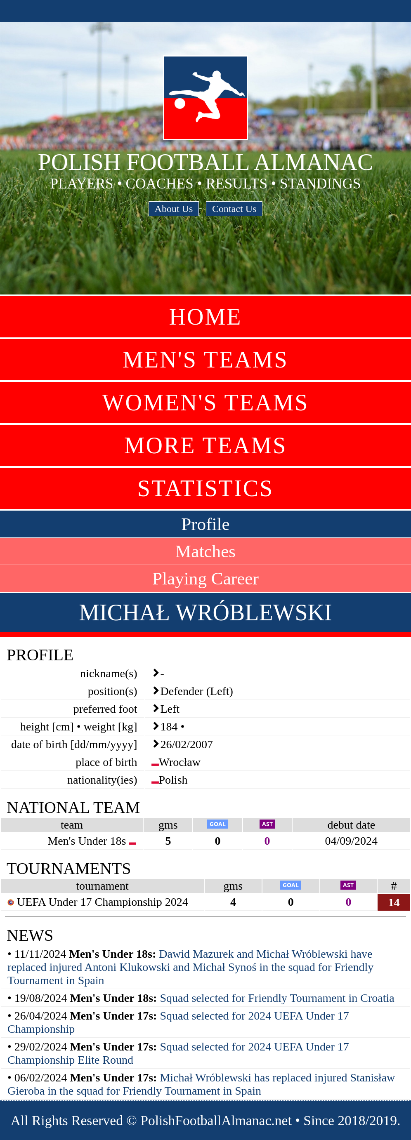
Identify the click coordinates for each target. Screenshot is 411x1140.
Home (205, 317)
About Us (174, 208)
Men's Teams (205, 359)
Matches (205, 551)
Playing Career (205, 578)
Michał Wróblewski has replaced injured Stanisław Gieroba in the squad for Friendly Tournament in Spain (201, 1084)
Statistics (205, 488)
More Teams (205, 445)
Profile (205, 524)
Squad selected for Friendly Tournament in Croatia (277, 998)
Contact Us (234, 208)
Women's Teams (205, 402)
